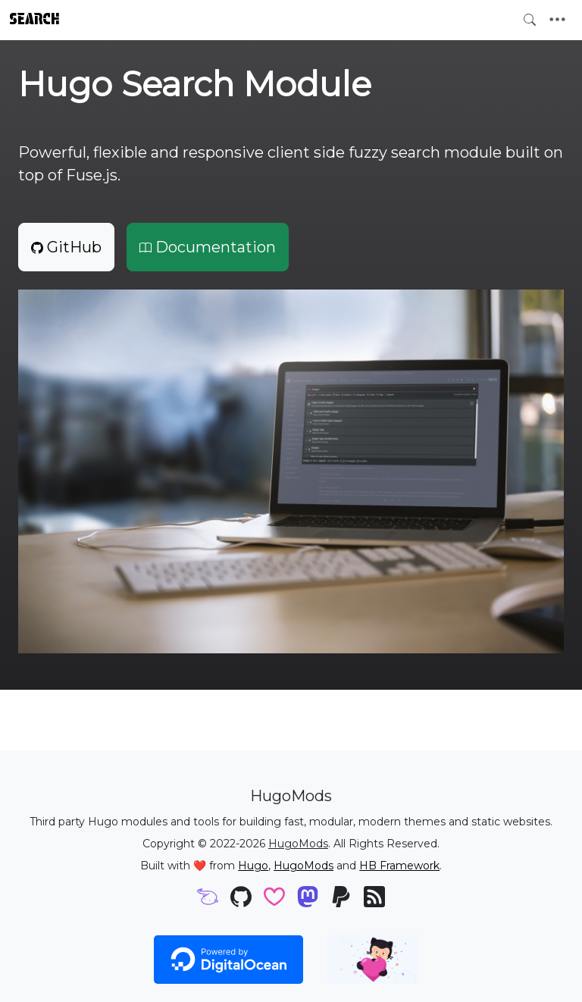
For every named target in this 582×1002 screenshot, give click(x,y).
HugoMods (298, 843)
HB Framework (399, 865)
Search (34, 19)
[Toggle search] (530, 20)
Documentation (207, 247)
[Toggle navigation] (557, 20)
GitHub (66, 247)
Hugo (253, 865)
